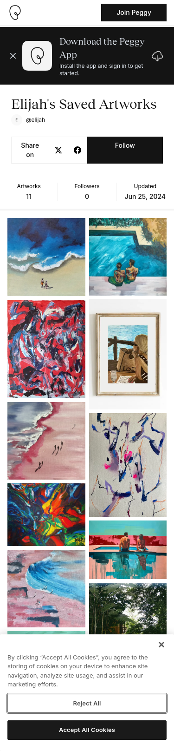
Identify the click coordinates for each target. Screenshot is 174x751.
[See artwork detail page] (46, 257)
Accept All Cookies (87, 729)
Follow (125, 145)
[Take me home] (14, 12)
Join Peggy (133, 12)
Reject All (87, 703)
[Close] (161, 644)
